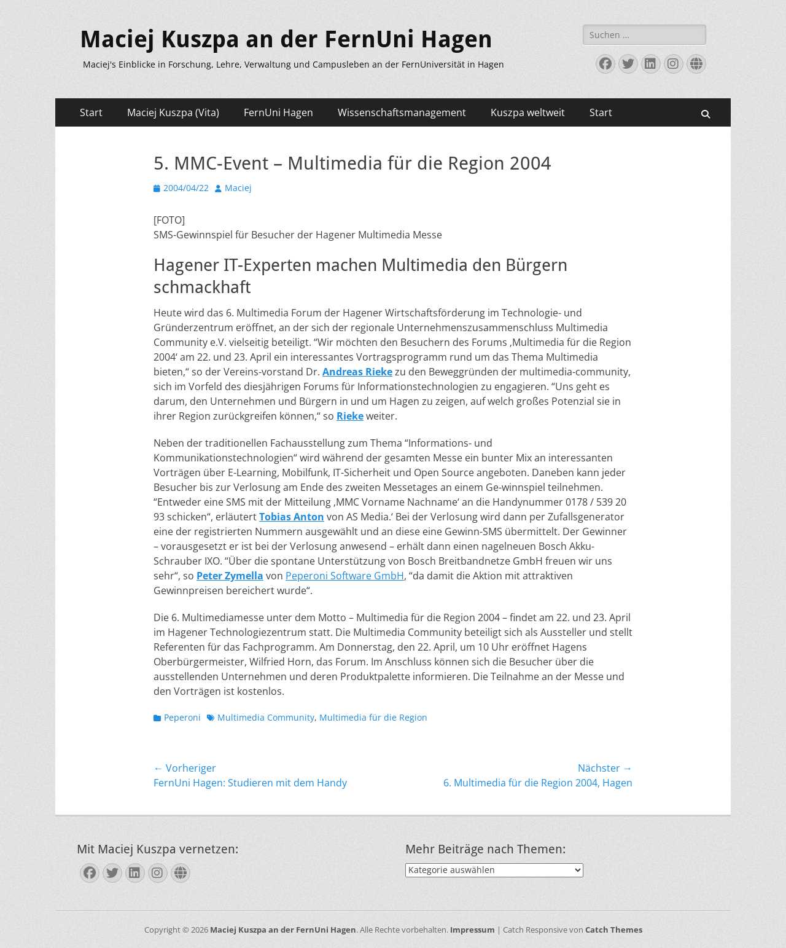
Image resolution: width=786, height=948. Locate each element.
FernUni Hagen (278, 112)
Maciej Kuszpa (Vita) (173, 112)
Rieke (350, 416)
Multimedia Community (265, 717)
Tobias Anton (291, 516)
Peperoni (182, 717)
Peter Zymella (229, 575)
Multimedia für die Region (373, 717)
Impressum (472, 929)
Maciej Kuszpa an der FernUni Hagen (286, 39)
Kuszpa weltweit (528, 112)
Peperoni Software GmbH (345, 575)
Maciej (238, 188)
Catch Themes (613, 929)
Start (91, 112)
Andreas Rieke (357, 371)
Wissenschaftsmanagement (402, 112)
